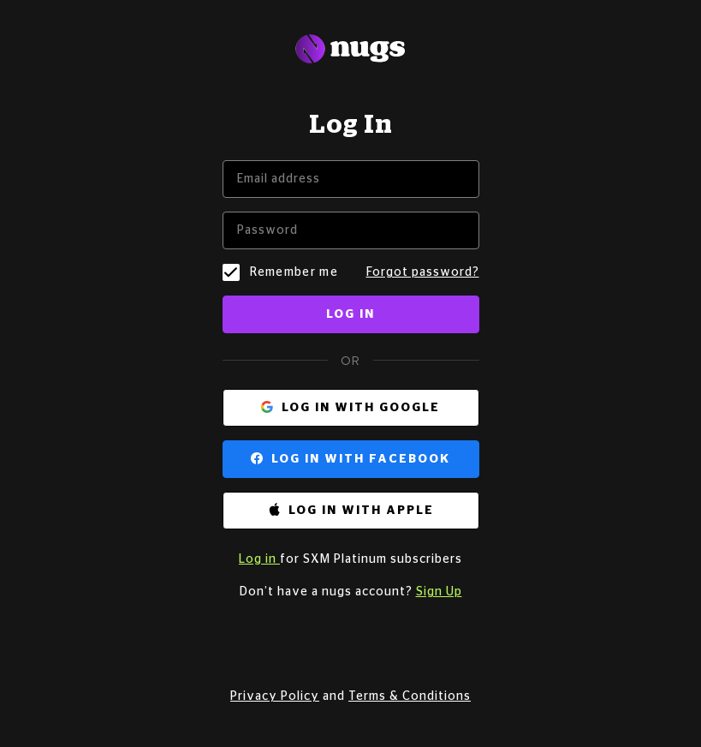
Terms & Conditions (409, 696)
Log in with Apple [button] (361, 511)
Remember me (294, 272)
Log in (350, 314)
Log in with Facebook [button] (360, 459)
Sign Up (439, 592)
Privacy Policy (274, 696)
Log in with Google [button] (361, 408)
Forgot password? (422, 272)
